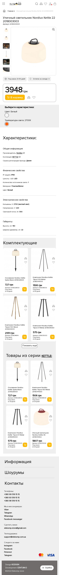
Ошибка (48, 568)
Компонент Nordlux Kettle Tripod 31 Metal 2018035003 (43, 327)
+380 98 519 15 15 (12, 501)
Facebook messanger (13, 519)
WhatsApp (8, 516)
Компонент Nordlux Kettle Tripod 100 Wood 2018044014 (15, 327)
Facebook (8, 549)
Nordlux (19, 153)
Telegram (8, 513)
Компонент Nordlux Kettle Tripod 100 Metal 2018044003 (43, 279)
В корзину (15, 97)
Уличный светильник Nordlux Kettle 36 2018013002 (40, 435)
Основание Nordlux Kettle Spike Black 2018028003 (15, 279)
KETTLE (15, 157)
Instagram (8, 545)
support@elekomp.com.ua (15, 537)
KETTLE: (47, 356)
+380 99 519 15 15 (12, 494)
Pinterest (8, 552)
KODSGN (15, 564)
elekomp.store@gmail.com (15, 528)
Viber (6, 509)
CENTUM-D (22, 568)
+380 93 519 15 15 (12, 497)
